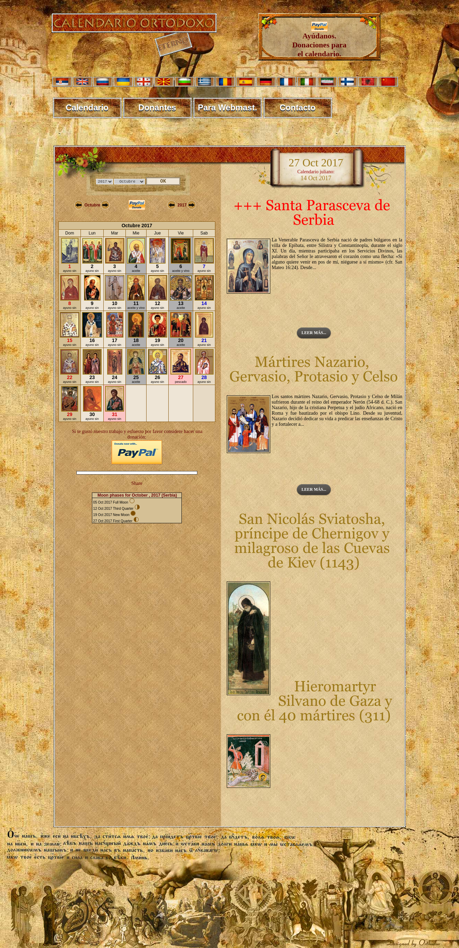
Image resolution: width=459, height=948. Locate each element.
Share (136, 483)
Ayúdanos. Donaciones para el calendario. (319, 41)
